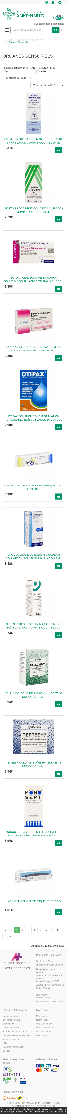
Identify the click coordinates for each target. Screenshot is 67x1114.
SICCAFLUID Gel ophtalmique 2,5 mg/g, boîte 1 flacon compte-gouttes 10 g (33, 625)
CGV (5, 1043)
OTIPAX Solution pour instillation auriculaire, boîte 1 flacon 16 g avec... (34, 418)
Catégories (21, 40)
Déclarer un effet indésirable (16, 1035)
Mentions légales (11, 1039)
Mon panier (41, 1016)
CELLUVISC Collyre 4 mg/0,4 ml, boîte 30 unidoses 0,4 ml (33, 695)
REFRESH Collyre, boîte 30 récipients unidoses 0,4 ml (33, 764)
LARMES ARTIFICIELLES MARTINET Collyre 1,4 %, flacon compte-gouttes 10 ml (33, 140)
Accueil (8, 40)
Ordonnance (8, 1024)
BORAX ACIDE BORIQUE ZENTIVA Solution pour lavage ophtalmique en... (33, 348)
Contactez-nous (10, 1016)
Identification (42, 1020)
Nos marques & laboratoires (49, 1001)
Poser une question (12, 1027)
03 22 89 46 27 (44, 961)
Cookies (6, 1051)
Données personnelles (13, 1047)
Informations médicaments (15, 1031)
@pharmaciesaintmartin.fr (50, 965)
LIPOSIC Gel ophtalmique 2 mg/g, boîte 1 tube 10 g (33, 487)
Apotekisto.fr (45, 1106)
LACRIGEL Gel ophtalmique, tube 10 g (33, 901)
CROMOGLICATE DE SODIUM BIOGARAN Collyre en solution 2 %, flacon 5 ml (33, 556)
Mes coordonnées (44, 1027)
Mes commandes (44, 1024)
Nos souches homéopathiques (44, 996)
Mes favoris (41, 1035)
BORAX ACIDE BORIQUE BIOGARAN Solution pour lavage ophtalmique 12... (33, 279)
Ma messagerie (43, 1031)
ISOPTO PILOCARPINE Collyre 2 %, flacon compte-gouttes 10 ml (33, 210)
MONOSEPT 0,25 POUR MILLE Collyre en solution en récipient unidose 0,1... (33, 833)
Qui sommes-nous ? (12, 1020)
